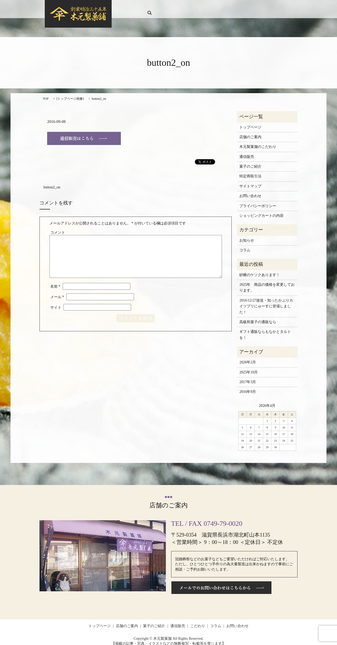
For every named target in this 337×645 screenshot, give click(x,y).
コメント (57, 227)
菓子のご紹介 (194, 7)
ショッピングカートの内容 (261, 211)
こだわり (233, 7)
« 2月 (244, 400)
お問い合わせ (269, 7)
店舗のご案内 (169, 7)
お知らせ (246, 235)
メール (57, 292)
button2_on (51, 182)
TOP (45, 93)
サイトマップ (250, 181)
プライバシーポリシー (257, 201)
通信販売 (216, 7)
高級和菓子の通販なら (257, 317)
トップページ (144, 7)
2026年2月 (247, 357)
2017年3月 (247, 377)
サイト (55, 302)
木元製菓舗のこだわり (257, 142)
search (287, 7)
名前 (55, 281)
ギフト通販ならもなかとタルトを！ (265, 329)
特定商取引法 (250, 171)
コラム (249, 7)
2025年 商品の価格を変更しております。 (267, 282)
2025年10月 (248, 367)
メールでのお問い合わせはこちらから (221, 582)
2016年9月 (247, 387)
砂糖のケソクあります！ (259, 270)
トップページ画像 (70, 93)
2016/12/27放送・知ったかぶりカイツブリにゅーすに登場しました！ (266, 301)
